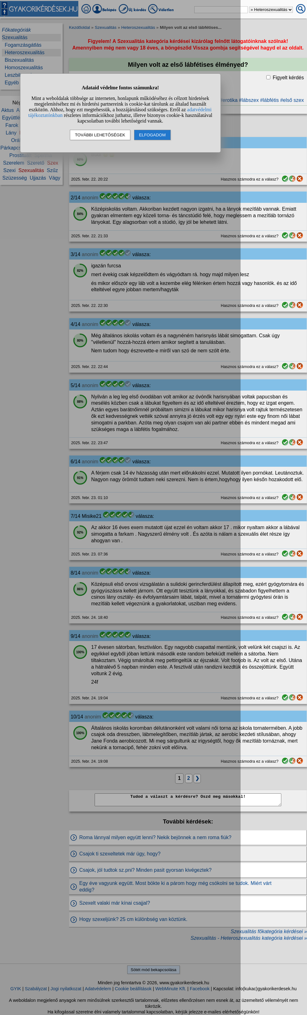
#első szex (292, 100)
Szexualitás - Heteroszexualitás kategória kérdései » (248, 938)
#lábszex (249, 100)
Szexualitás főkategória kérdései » (269, 931)
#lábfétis (269, 100)
